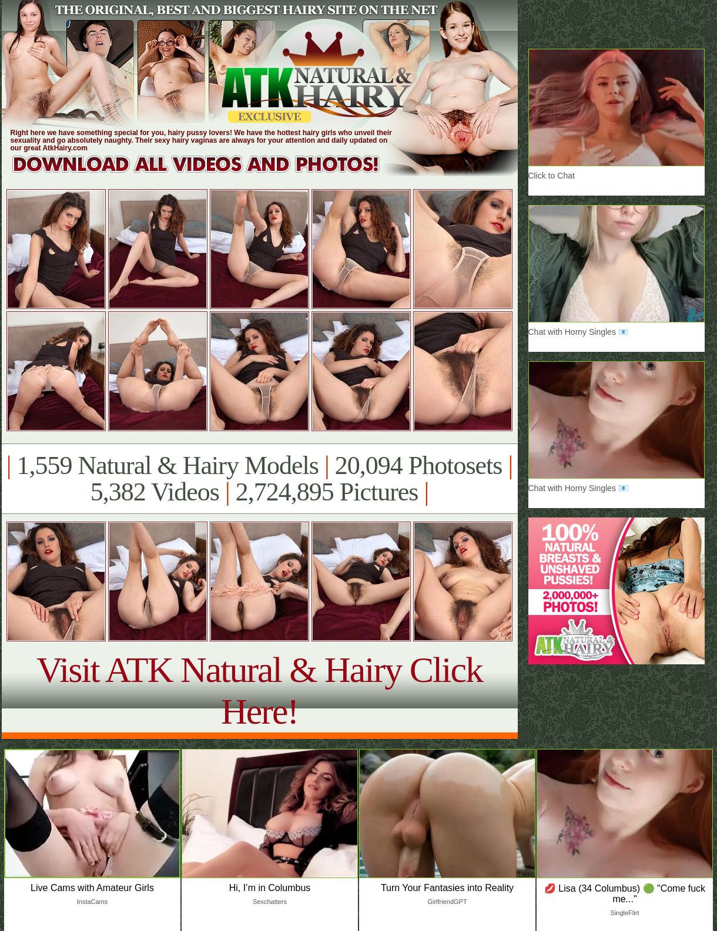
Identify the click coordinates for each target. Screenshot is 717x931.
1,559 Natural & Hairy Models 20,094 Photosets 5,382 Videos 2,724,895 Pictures (259, 478)
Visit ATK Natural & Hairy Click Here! (259, 690)
